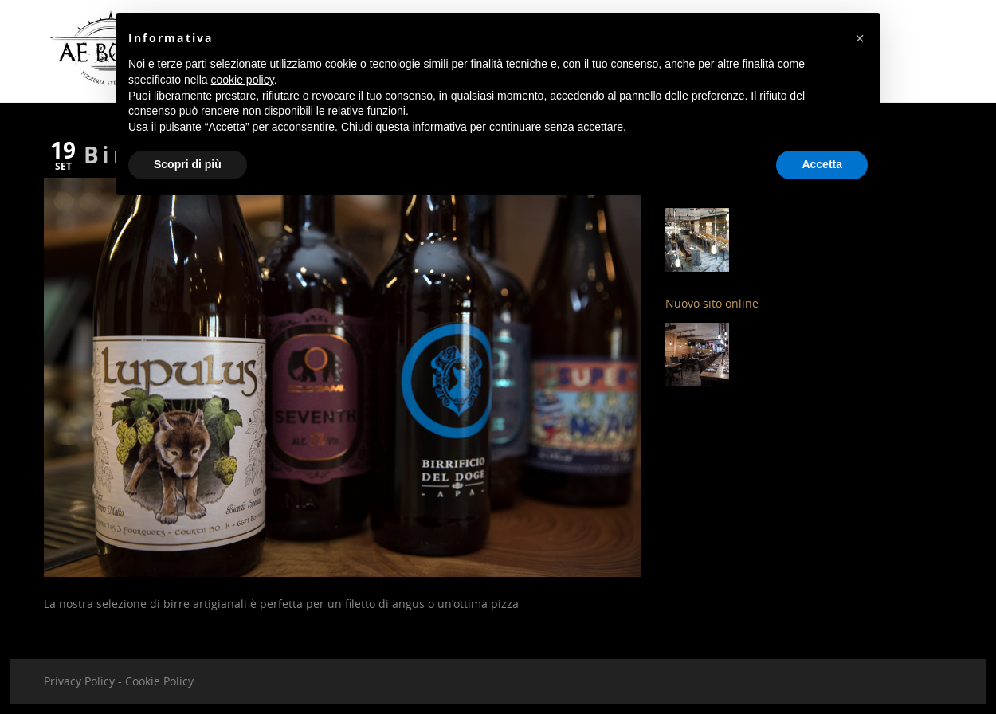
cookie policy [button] (242, 79)
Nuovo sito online (712, 303)
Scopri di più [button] (188, 164)
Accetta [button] (822, 164)
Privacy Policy (79, 680)
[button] (859, 38)
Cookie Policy (159, 680)
